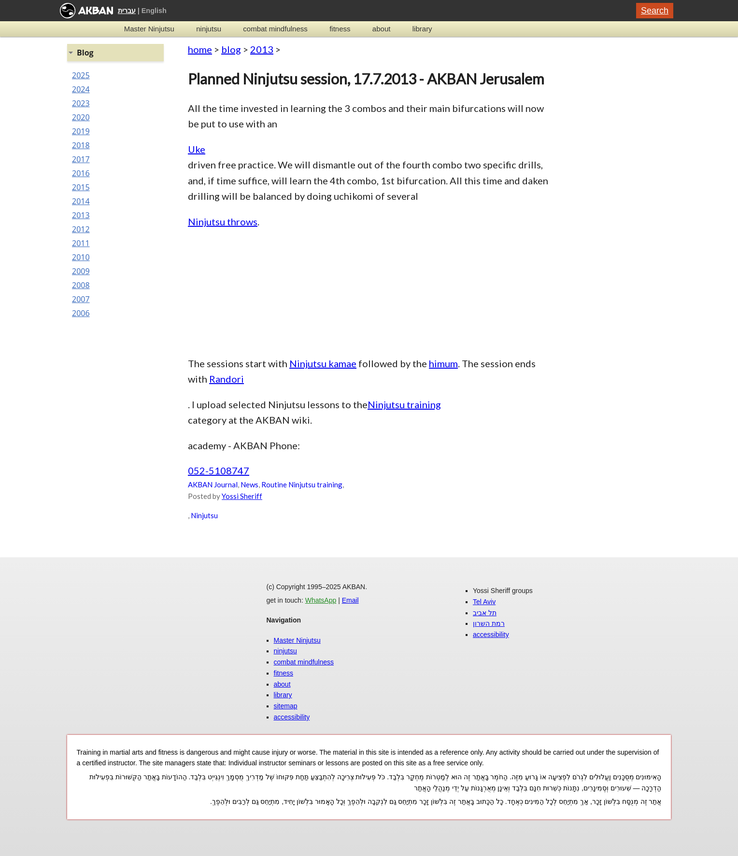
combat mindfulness (275, 29)
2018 (81, 145)
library (422, 29)
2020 (81, 117)
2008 (81, 285)
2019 (81, 131)
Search (654, 10)
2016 (81, 173)
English (154, 10)
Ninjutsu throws (222, 221)
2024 (81, 89)
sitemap (286, 706)
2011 (81, 243)
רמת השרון (489, 623)
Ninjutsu (204, 515)
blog (231, 49)
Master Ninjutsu (149, 29)
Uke (196, 149)
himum (443, 363)
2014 (81, 201)
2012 (81, 229)
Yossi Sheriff (242, 496)
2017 (81, 159)
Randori (226, 379)
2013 (261, 49)
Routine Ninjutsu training (301, 484)
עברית (127, 10)
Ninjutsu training (404, 404)
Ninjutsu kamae (322, 363)
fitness (339, 29)
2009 (81, 271)
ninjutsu (208, 29)
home (200, 49)
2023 (81, 103)
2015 (81, 187)
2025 (81, 75)
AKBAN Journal (213, 484)
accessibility (292, 717)
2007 (81, 299)
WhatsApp (321, 600)
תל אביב (485, 613)
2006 (81, 313)
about (381, 29)
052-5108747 (218, 470)
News (249, 484)
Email (350, 600)
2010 (81, 257)
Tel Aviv (484, 602)
